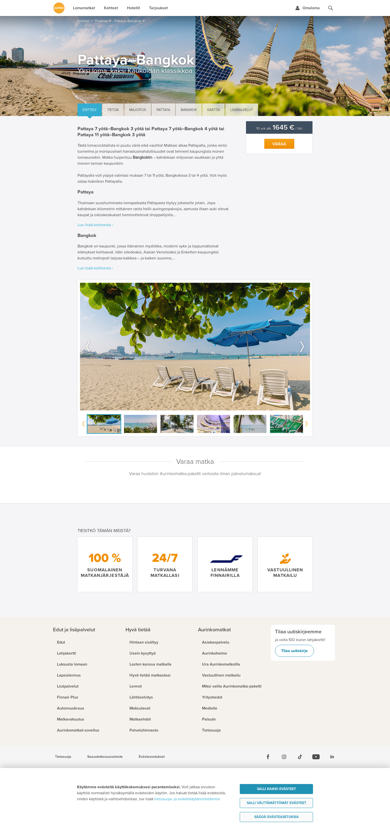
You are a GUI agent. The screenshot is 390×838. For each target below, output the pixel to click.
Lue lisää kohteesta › (95, 224)
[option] (195, 346)
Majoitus (137, 110)
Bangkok (189, 110)
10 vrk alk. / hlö (279, 128)
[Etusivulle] (59, 7)
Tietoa (113, 110)
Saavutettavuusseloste (105, 757)
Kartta (213, 110)
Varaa (279, 144)
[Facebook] (268, 757)
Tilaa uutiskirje (294, 650)
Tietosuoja (63, 757)
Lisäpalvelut (241, 110)
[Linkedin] (332, 757)
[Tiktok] (300, 757)
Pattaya (163, 110)
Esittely (89, 110)
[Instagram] (284, 757)
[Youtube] (316, 757)
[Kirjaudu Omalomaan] (307, 8)
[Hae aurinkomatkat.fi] (330, 8)
